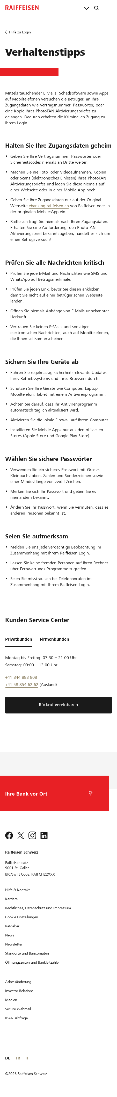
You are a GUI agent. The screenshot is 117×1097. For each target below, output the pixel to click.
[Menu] (109, 7)
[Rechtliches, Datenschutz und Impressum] (38, 908)
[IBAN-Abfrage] (16, 1018)
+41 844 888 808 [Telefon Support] (21, 677)
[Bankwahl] (44, 795)
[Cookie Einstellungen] (21, 917)
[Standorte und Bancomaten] (27, 953)
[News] (9, 935)
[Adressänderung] (18, 982)
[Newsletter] (14, 944)
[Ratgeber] (12, 926)
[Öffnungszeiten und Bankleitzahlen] (33, 962)
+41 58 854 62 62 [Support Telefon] (21, 684)
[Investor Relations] (19, 991)
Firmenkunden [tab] (54, 639)
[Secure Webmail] (18, 1009)
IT (27, 1058)
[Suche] (96, 7)
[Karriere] (11, 899)
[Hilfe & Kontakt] (17, 890)
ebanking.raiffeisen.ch (49, 205)
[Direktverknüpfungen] (86, 7)
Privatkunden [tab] (18, 639)
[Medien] (11, 1000)
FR (18, 1058)
